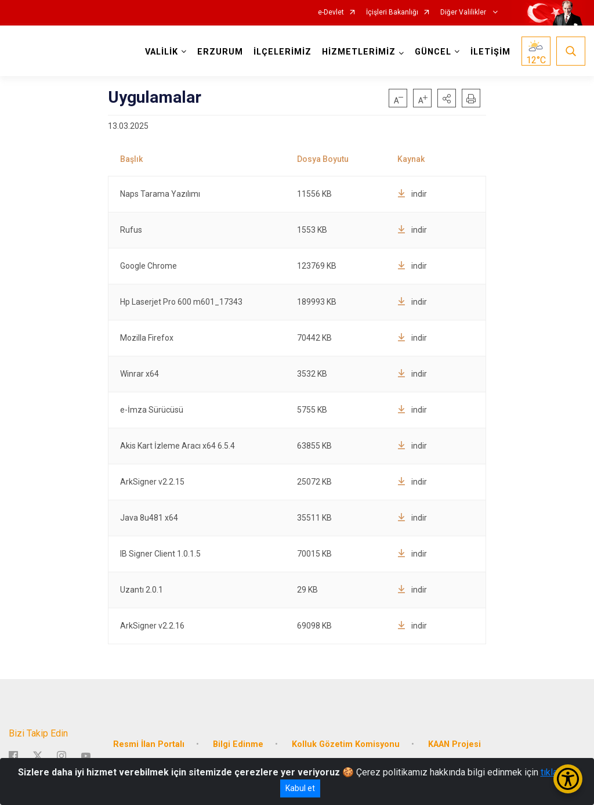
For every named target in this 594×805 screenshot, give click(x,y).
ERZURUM (220, 52)
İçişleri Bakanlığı (392, 12)
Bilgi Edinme (238, 744)
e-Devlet (331, 12)
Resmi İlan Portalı (148, 744)
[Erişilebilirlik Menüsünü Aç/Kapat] (567, 778)
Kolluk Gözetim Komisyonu (346, 744)
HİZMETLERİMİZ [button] (359, 52)
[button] (446, 98)
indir (412, 193)
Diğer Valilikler (464, 12)
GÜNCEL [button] (433, 52)
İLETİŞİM (490, 52)
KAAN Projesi (454, 744)
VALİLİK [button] (161, 52)
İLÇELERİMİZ (282, 52)
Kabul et (300, 788)
